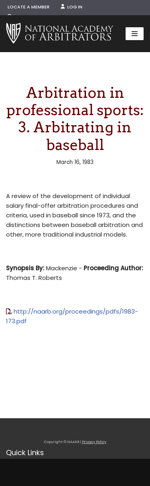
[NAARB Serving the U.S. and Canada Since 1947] (59, 34)
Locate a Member (29, 7)
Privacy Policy (94, 441)
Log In (71, 7)
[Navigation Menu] (134, 33)
